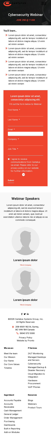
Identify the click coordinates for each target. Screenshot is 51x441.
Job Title (13, 149)
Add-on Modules (12, 432)
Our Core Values (12, 364)
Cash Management (12, 410)
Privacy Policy (25, 337)
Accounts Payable (12, 400)
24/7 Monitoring (35, 353)
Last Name (14, 119)
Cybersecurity (34, 363)
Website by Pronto (25, 340)
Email (11, 129)
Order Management (13, 418)
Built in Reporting (12, 428)
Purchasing (9, 421)
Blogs (30, 400)
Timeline (8, 368)
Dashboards (9, 425)
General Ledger (11, 414)
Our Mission (9, 357)
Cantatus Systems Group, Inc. (29, 319)
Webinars (32, 404)
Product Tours (35, 407)
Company (13, 139)
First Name (14, 110)
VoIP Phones (34, 387)
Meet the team (10, 353)
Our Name (9, 360)
